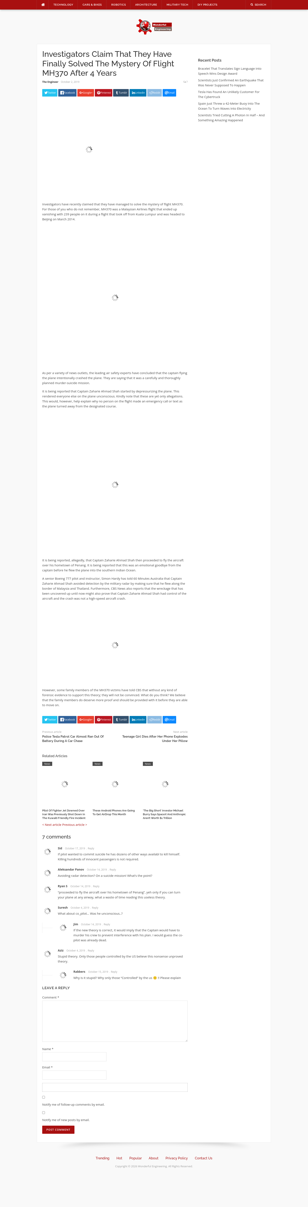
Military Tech (177, 4)
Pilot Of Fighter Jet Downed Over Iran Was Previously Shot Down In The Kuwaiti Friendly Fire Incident (63, 814)
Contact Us (203, 1158)
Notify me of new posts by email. (66, 1120)
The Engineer (50, 82)
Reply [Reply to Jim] (107, 924)
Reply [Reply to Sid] (91, 848)
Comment (50, 997)
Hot (119, 1158)
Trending (102, 1158)
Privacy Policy (177, 1158)
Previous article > (74, 824)
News (47, 763)
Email (47, 1067)
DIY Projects (208, 4)
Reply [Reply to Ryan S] (96, 886)
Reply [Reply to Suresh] (95, 907)
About (153, 1158)
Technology (63, 4)
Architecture (146, 4)
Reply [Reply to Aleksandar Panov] (113, 869)
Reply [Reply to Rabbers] (114, 972)
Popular (135, 1158)
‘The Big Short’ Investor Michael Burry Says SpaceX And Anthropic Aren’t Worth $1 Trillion (164, 814)
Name (47, 1049)
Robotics (118, 4)
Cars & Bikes (92, 4)
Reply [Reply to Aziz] (91, 950)
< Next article (51, 824)
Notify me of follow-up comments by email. (73, 1104)
